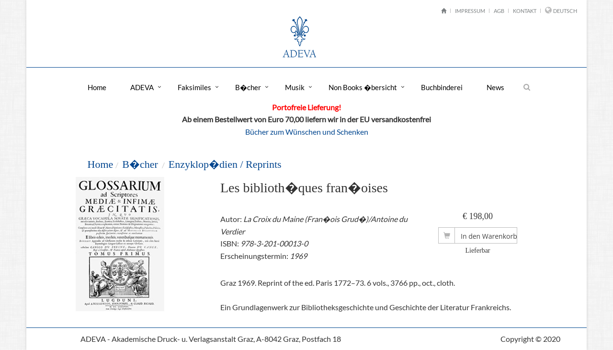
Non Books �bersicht (363, 87)
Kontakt (524, 11)
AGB (499, 11)
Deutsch (565, 11)
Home (97, 87)
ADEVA (142, 87)
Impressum (470, 11)
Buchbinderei (442, 87)
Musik (295, 87)
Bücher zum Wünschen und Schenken (306, 131)
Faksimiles (194, 87)
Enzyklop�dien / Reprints (225, 164)
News (495, 87)
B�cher (248, 87)
